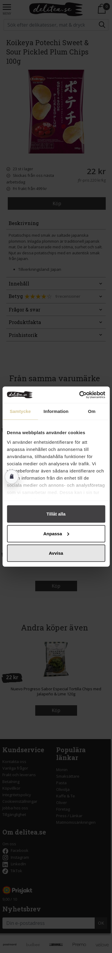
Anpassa (56, 533)
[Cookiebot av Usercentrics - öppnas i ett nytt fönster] (79, 395)
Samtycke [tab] (20, 411)
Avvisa (56, 553)
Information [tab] (56, 411)
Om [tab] (92, 411)
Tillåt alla (56, 513)
